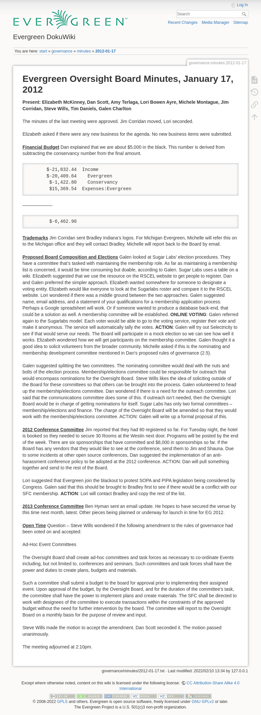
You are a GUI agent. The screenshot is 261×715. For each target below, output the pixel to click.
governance (61, 51)
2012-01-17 (105, 51)
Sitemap (240, 22)
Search (245, 14)
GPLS (62, 701)
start (43, 51)
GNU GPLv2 (203, 701)
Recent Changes (182, 22)
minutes (84, 51)
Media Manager (215, 22)
